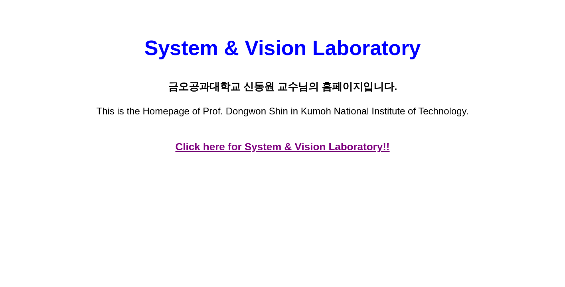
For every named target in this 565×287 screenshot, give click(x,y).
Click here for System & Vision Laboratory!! (283, 147)
